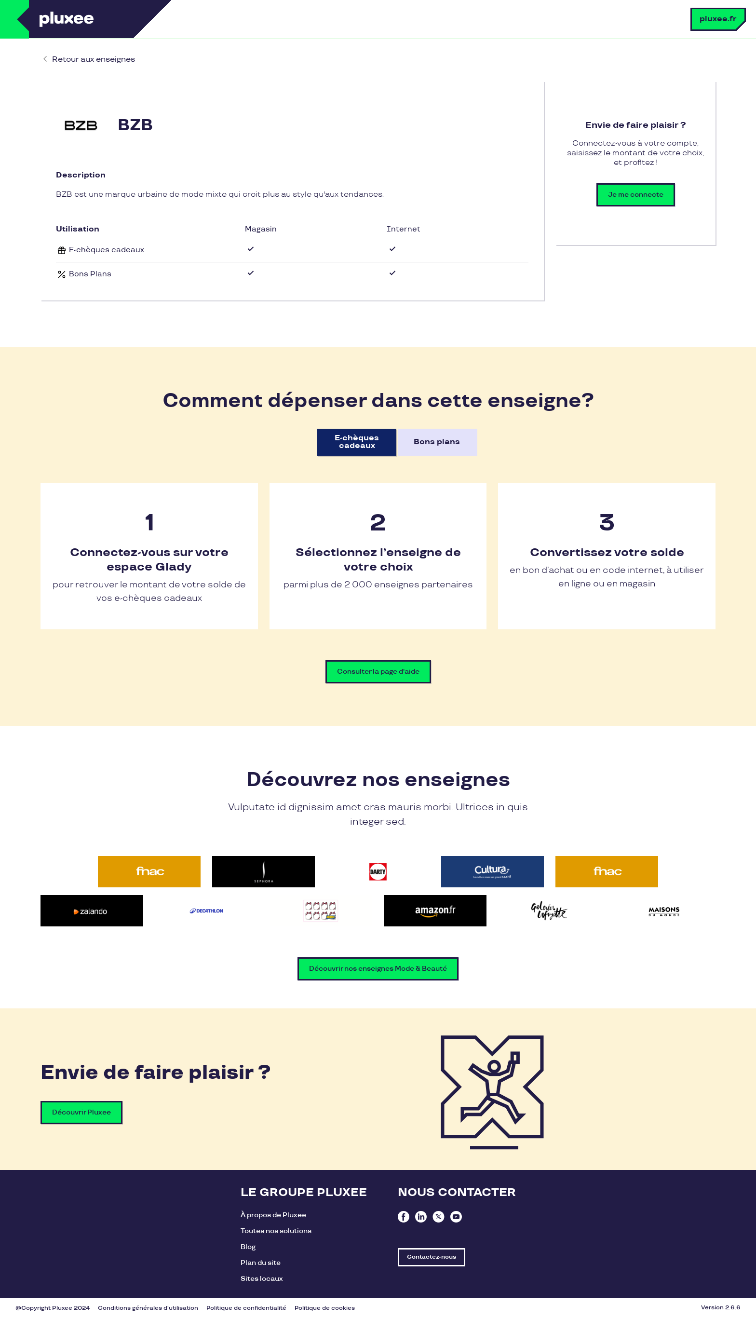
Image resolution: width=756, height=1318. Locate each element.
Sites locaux (262, 1279)
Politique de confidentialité (246, 1308)
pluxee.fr (718, 19)
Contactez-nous (431, 1257)
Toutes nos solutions (276, 1231)
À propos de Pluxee (273, 1215)
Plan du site (261, 1263)
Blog (248, 1247)
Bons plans (437, 442)
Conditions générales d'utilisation (148, 1308)
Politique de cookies (325, 1308)
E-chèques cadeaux (357, 442)
